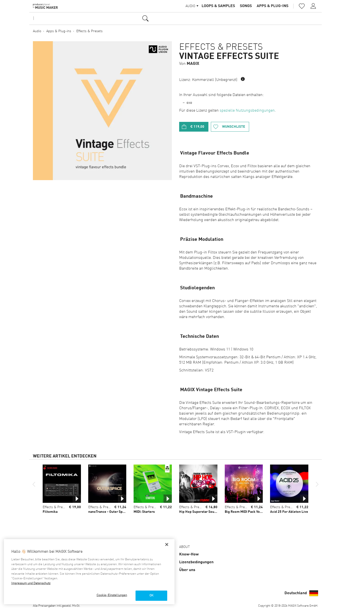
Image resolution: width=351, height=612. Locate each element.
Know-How (189, 554)
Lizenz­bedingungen (196, 562)
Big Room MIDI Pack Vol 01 (245, 512)
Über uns (187, 570)
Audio (37, 31)
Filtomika (50, 512)
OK (151, 595)
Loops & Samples (218, 6)
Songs (246, 6)
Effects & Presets (89, 31)
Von (189, 64)
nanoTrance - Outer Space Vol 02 (113, 512)
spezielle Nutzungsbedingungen (247, 111)
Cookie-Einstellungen (112, 595)
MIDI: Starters (144, 512)
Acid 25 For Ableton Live (289, 512)
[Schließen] (166, 544)
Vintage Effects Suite (229, 56)
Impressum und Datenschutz (30, 583)
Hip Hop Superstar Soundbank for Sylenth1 (212, 512)
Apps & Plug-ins (272, 6)
